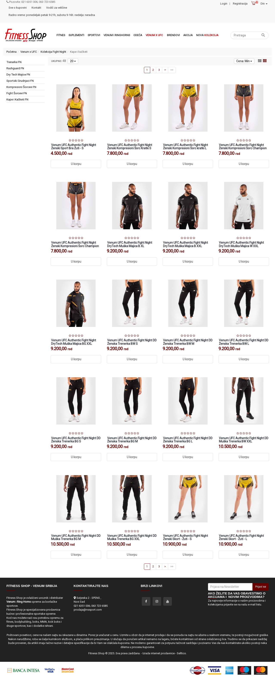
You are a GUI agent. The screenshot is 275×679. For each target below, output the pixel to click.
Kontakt (36, 7)
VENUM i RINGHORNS (117, 35)
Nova (207, 35)
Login (223, 3)
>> (171, 69)
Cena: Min (244, 61)
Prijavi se (260, 586)
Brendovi (173, 35)
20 (73, 61)
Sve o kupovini (18, 7)
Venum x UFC (154, 35)
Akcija (188, 35)
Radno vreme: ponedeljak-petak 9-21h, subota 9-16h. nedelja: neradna (52, 15)
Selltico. (182, 653)
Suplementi (76, 35)
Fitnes (61, 35)
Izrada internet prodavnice (158, 653)
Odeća (137, 35)
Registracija (240, 3)
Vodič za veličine (56, 7)
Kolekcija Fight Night (53, 51)
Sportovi (94, 35)
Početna (11, 51)
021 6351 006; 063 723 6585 (91, 605)
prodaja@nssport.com (88, 609)
